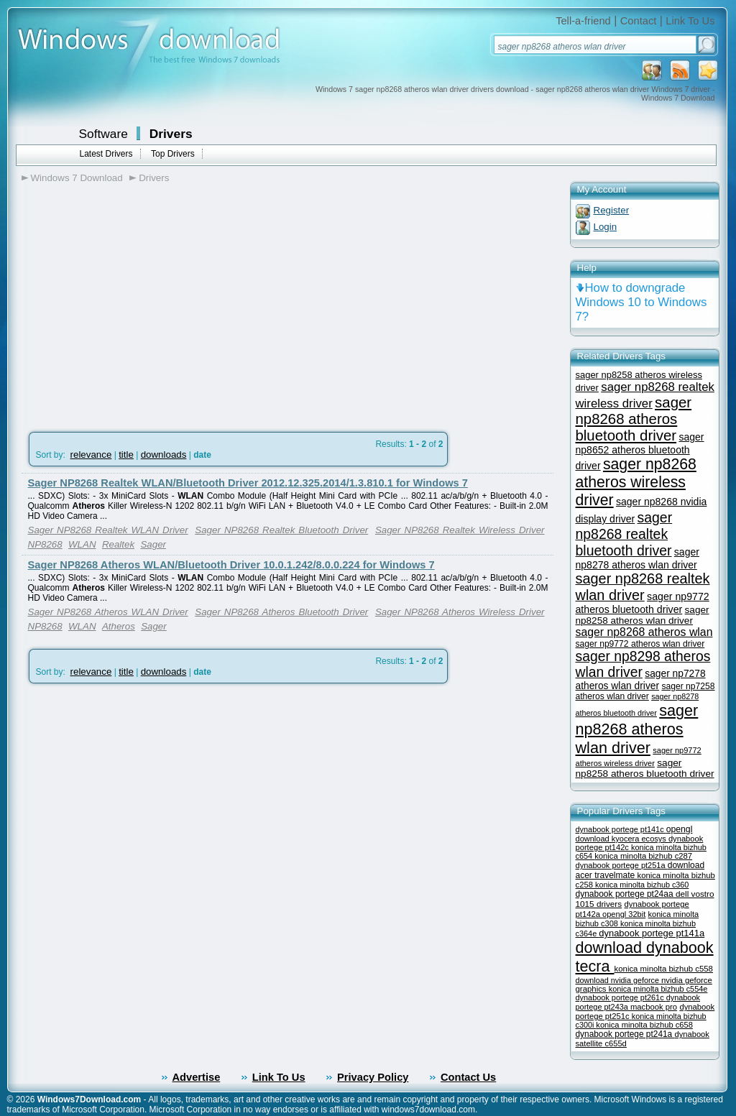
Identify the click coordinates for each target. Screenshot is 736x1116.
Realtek (118, 544)
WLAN (82, 544)
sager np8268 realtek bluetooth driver (624, 533)
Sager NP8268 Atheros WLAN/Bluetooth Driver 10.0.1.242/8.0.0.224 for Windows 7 (231, 565)
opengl (679, 829)
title (126, 454)
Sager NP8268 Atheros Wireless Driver (460, 612)
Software (103, 133)
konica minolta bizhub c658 (644, 1024)
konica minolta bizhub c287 (643, 856)
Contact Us (468, 1077)
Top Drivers (173, 154)
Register (612, 210)
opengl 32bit (623, 914)
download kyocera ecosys (622, 838)
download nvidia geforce (618, 980)
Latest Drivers (106, 154)
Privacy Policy (372, 1077)
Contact (638, 21)
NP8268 (45, 544)
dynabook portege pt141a (651, 933)
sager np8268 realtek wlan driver (643, 587)
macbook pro (653, 1006)
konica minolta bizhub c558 (664, 968)
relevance (91, 454)
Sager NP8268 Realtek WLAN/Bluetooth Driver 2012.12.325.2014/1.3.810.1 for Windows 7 (248, 483)
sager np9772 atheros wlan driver (640, 644)
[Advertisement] (142, 302)
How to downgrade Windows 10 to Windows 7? (641, 302)
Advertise (196, 1077)
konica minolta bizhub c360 (642, 884)
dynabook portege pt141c (621, 829)
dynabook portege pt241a (625, 1034)
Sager (153, 544)
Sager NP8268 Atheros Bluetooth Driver (281, 612)
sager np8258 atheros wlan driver (642, 615)
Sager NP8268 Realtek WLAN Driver (108, 530)
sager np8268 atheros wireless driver (636, 482)
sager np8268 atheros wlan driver (637, 729)
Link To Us (690, 21)
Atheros (118, 626)
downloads (164, 454)
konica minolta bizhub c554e (658, 988)
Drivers (171, 133)
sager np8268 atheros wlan (644, 632)
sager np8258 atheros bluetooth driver (645, 768)
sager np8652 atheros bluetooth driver (640, 451)
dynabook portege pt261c (621, 997)
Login (605, 226)
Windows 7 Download (77, 177)
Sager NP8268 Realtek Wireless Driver (460, 530)
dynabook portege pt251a (622, 865)
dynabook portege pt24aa (626, 894)
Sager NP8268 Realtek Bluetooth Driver (281, 530)
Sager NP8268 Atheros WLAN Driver (108, 612)
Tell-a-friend (583, 21)
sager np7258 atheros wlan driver (645, 691)
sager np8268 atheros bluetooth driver (634, 419)
